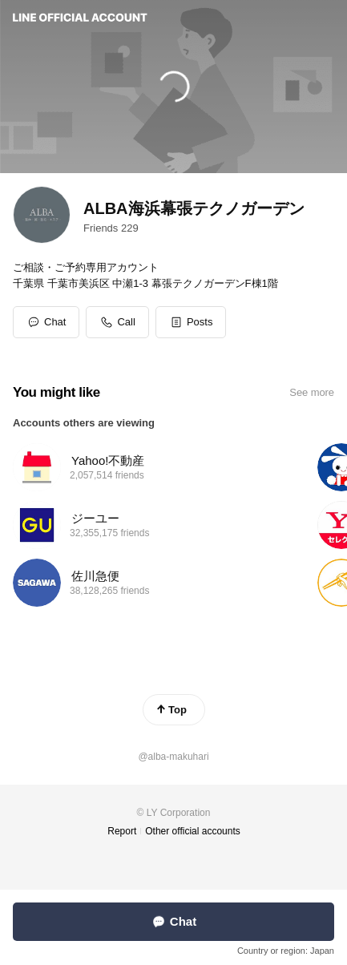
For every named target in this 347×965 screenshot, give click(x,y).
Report (121, 831)
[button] (191, 322)
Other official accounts (192, 831)
